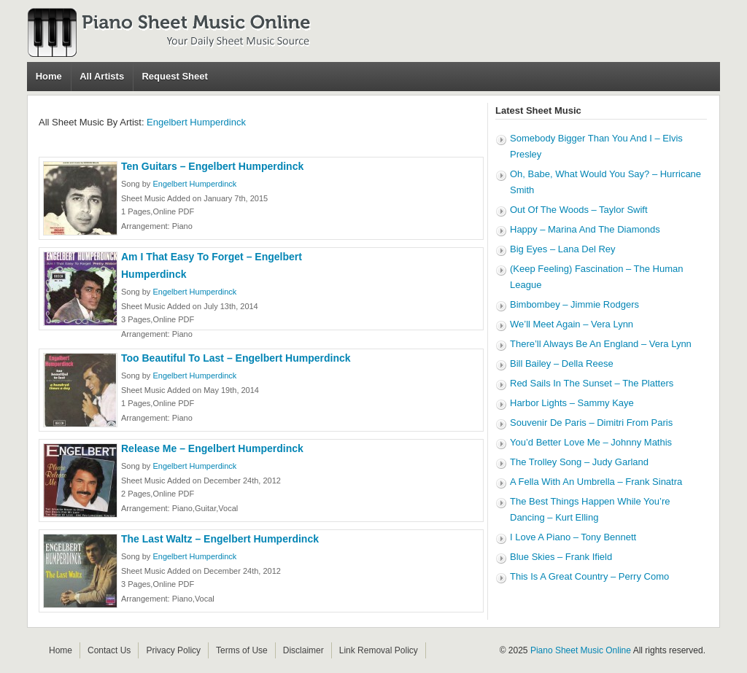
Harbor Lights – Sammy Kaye (572, 402)
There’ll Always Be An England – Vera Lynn (601, 343)
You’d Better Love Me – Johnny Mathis (591, 442)
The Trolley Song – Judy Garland (579, 461)
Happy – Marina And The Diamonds (585, 229)
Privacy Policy (173, 650)
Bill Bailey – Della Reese (562, 363)
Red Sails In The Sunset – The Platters (591, 383)
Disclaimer (303, 650)
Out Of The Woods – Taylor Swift (579, 209)
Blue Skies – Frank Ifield (561, 556)
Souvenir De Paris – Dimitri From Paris (591, 422)
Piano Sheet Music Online (580, 650)
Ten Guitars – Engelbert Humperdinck (212, 166)
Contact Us (109, 650)
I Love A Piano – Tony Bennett (573, 537)
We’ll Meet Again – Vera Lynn (571, 324)
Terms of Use (242, 650)
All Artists (102, 76)
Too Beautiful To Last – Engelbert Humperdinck (236, 358)
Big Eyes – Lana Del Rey (563, 249)
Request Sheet (174, 76)
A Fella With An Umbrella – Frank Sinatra (596, 481)
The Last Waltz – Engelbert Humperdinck (220, 539)
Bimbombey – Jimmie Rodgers (574, 304)
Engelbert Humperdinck (196, 122)
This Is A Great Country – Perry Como (589, 576)
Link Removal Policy (378, 650)
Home (49, 76)
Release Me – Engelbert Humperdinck (212, 448)
